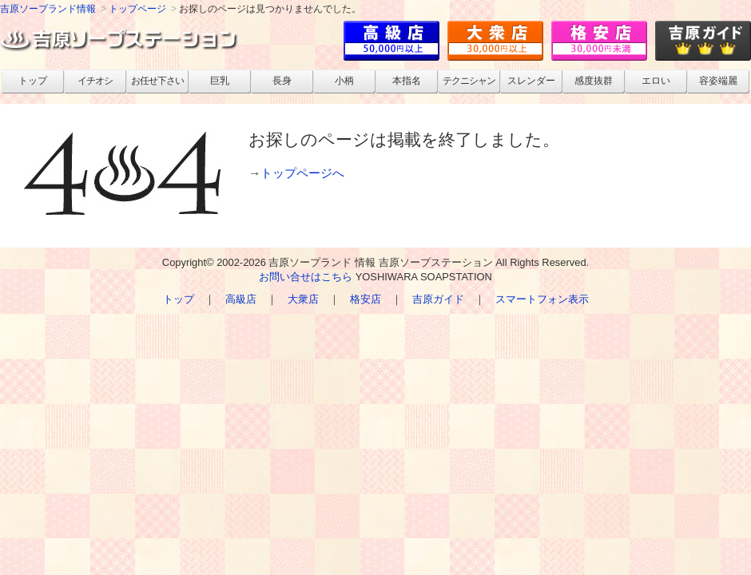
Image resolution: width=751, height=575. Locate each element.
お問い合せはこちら (305, 277)
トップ (178, 299)
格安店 (365, 299)
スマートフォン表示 (542, 299)
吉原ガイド (438, 299)
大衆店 (303, 299)
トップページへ (302, 173)
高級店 (240, 299)
